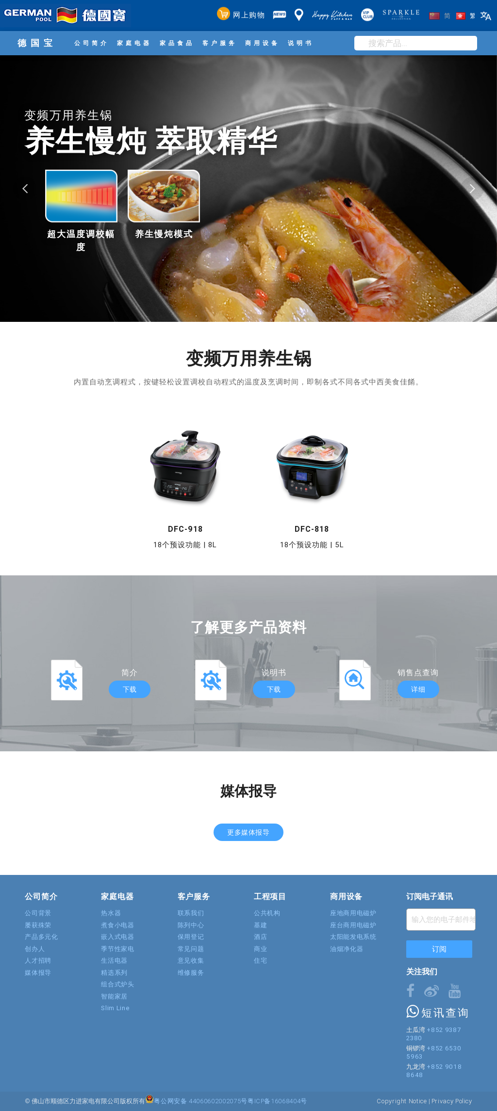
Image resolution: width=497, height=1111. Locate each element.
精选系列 (114, 972)
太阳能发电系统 (353, 937)
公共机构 (267, 913)
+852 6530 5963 (433, 1052)
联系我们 (191, 913)
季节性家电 (117, 949)
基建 (260, 925)
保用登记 (191, 937)
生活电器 (114, 960)
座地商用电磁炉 (353, 913)
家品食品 (177, 43)
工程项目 (270, 896)
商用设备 (262, 43)
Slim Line (115, 1008)
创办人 (35, 949)
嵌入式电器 (117, 937)
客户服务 (219, 43)
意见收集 (191, 960)
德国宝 (37, 42)
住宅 (260, 960)
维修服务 (191, 972)
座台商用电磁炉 (353, 925)
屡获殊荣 (38, 925)
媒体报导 (38, 972)
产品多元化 (41, 937)
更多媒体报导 (248, 832)
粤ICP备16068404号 (277, 1101)
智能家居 (114, 996)
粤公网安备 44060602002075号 (196, 1100)
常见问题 (191, 949)
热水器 (111, 913)
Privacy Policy (451, 1101)
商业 (260, 949)
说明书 (301, 43)
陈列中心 (191, 925)
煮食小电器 (117, 925)
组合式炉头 (117, 984)
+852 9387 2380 (433, 1034)
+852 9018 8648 (434, 1071)
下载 (129, 689)
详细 (418, 689)
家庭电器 (134, 43)
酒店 (260, 937)
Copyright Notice (402, 1101)
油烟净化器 (346, 949)
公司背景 (38, 913)
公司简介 (91, 43)
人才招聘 (38, 960)
